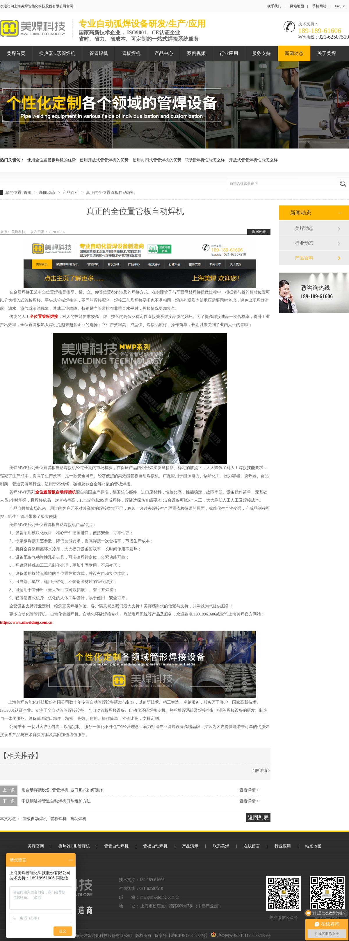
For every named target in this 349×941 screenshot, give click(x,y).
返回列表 (259, 232)
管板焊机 (131, 53)
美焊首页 (16, 53)
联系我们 (274, 6)
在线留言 (252, 846)
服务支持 (261, 53)
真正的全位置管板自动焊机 (110, 192)
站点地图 (313, 846)
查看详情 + (249, 790)
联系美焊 (221, 846)
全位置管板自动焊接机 (55, 492)
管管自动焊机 (116, 846)
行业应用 (229, 53)
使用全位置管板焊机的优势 (51, 160)
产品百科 (71, 192)
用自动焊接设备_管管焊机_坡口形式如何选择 (62, 790)
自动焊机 (78, 819)
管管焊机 (98, 53)
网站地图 (297, 6)
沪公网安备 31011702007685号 (241, 935)
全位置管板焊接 (44, 316)
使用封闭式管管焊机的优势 (157, 160)
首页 (28, 192)
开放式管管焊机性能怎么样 (253, 160)
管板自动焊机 (35, 819)
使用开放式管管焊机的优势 (104, 160)
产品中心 (163, 53)
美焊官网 (36, 846)
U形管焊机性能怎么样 (205, 160)
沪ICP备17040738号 (188, 935)
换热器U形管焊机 (57, 53)
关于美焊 (326, 53)
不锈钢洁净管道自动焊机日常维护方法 (56, 801)
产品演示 (190, 846)
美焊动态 (304, 228)
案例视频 (196, 53)
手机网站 (319, 6)
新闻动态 (294, 53)
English (340, 6)
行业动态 (304, 243)
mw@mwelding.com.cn (159, 897)
